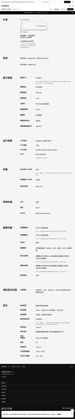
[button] (5, 408)
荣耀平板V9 (35, 12)
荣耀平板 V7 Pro (16, 9)
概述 (51, 9)
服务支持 (63, 9)
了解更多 (46, 12)
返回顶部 (71, 366)
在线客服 (4, 377)
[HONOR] (4, 366)
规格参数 (56, 9)
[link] (2, 408)
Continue (67, 1)
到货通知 (70, 9)
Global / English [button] (45, 1)
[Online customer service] (72, 411)
